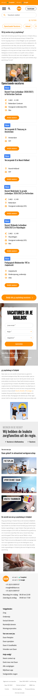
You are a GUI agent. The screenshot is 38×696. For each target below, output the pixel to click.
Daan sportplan (8, 641)
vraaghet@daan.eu (12, 588)
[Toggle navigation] (5, 8)
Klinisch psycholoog (11, 357)
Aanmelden (19, 344)
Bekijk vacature (12, 117)
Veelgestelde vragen (10, 674)
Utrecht (17, 391)
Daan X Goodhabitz (10, 645)
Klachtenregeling (17, 689)
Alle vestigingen (8, 666)
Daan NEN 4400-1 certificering (28, 681)
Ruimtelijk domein (9, 625)
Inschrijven (30, 8)
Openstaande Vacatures (12, 26)
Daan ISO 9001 (9, 685)
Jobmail (27, 26)
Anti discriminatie (19, 693)
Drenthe (22, 391)
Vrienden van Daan (10, 649)
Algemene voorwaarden (9, 681)
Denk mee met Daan (10, 662)
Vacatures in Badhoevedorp (14, 442)
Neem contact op (9, 658)
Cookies (7, 689)
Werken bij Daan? (21, 685)
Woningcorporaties (9, 628)
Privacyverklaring (29, 689)
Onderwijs (6, 617)
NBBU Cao (32, 685)
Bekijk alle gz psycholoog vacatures (19, 297)
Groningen (29, 391)
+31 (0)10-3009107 (12, 584)
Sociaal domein (8, 621)
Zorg (4, 613)
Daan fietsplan (8, 637)
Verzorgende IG (29, 357)
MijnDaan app (8, 670)
